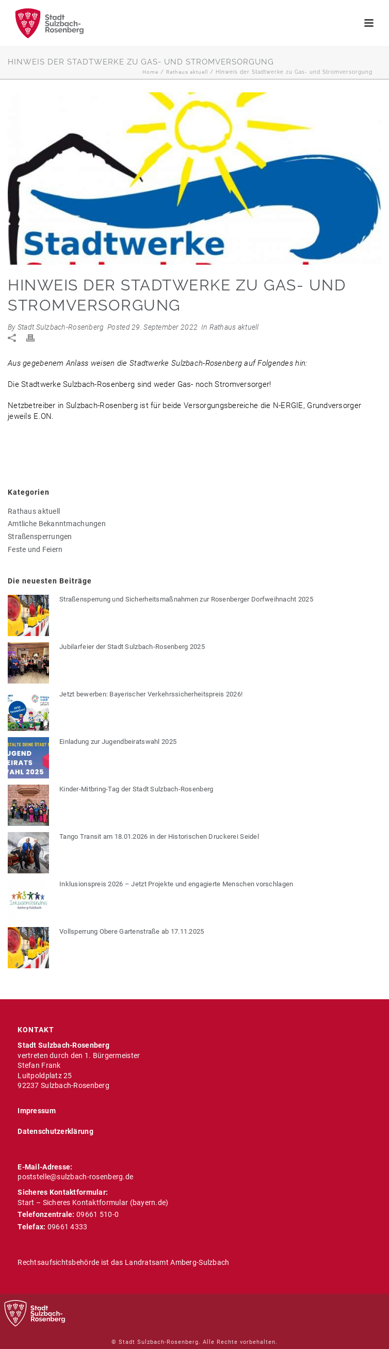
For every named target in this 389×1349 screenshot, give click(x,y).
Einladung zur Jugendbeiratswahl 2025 (117, 741)
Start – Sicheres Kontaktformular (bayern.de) (93, 1202)
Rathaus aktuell (187, 72)
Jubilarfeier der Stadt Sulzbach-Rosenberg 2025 (132, 647)
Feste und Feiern (35, 549)
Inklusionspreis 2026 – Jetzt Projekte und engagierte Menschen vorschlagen (176, 884)
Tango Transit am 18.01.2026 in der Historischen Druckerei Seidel (159, 836)
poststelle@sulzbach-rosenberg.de (75, 1177)
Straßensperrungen (40, 536)
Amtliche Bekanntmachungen (57, 523)
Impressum (37, 1111)
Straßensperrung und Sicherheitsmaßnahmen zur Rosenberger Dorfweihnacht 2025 (186, 599)
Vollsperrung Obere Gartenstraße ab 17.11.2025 (131, 931)
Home (150, 72)
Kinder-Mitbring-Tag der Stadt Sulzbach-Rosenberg (136, 789)
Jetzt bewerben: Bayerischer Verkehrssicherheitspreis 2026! (150, 694)
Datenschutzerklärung (55, 1131)
